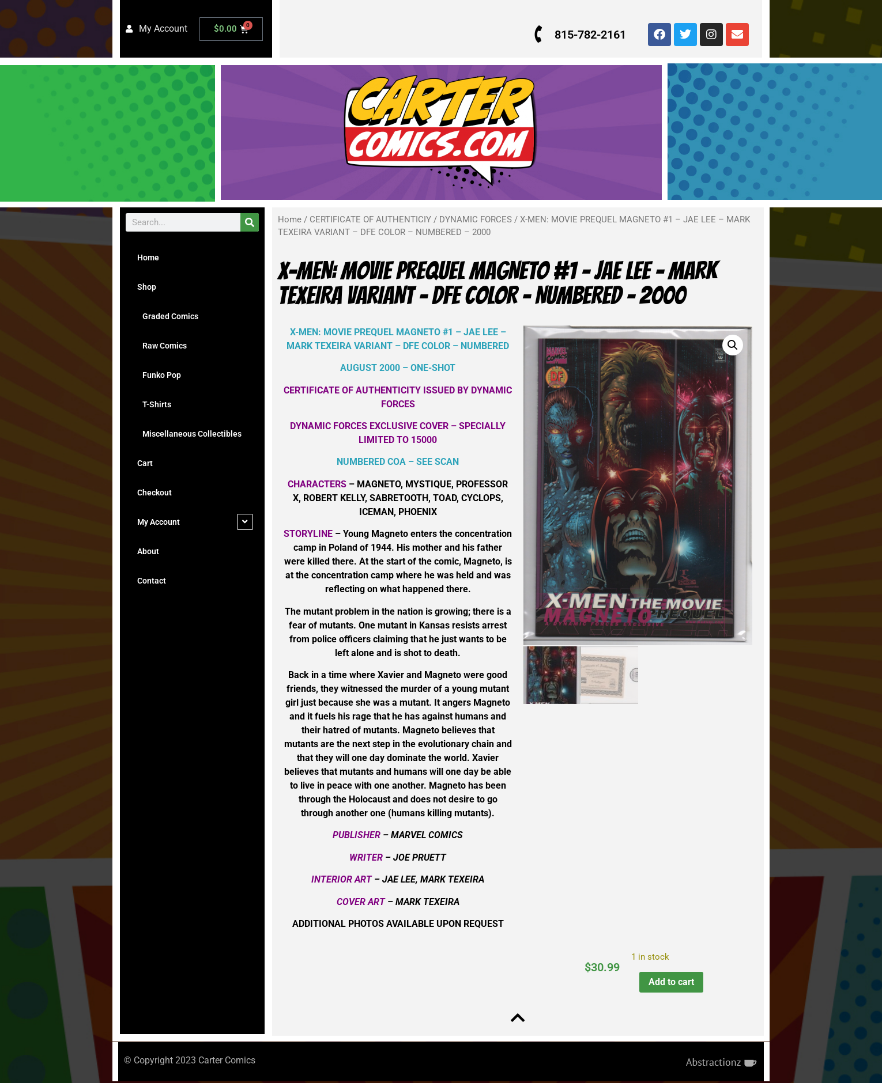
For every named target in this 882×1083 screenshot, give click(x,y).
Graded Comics (167, 316)
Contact (151, 580)
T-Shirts (154, 404)
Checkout (154, 492)
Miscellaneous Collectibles (189, 433)
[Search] (249, 222)
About (148, 551)
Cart (145, 463)
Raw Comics (162, 345)
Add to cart (670, 981)
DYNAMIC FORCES (475, 219)
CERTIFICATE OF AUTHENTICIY (370, 219)
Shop (146, 286)
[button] (731, 345)
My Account (158, 522)
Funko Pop (159, 375)
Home (148, 257)
